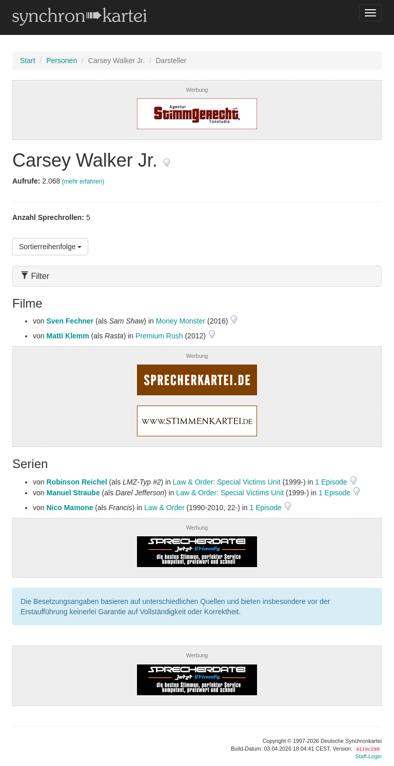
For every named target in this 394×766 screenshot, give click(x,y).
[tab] (197, 276)
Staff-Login (369, 756)
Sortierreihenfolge (50, 247)
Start (27, 60)
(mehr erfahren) (83, 181)
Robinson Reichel (76, 482)
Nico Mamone (69, 507)
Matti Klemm (67, 336)
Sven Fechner (69, 321)
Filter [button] (35, 276)
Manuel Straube (73, 493)
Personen (61, 60)
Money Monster (180, 321)
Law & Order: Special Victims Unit (227, 482)
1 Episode (332, 482)
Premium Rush (159, 336)
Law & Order (164, 507)
